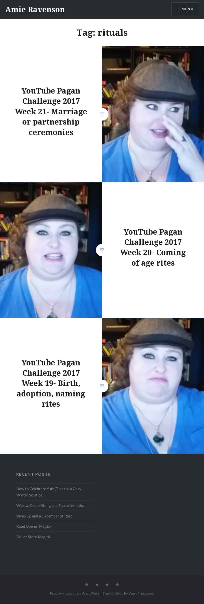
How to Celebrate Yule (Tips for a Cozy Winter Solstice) (48, 491)
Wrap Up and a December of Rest (44, 516)
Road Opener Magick (34, 526)
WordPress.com (141, 593)
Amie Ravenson (35, 9)
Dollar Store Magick (33, 536)
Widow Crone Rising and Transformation (50, 505)
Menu (187, 9)
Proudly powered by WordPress (75, 593)
